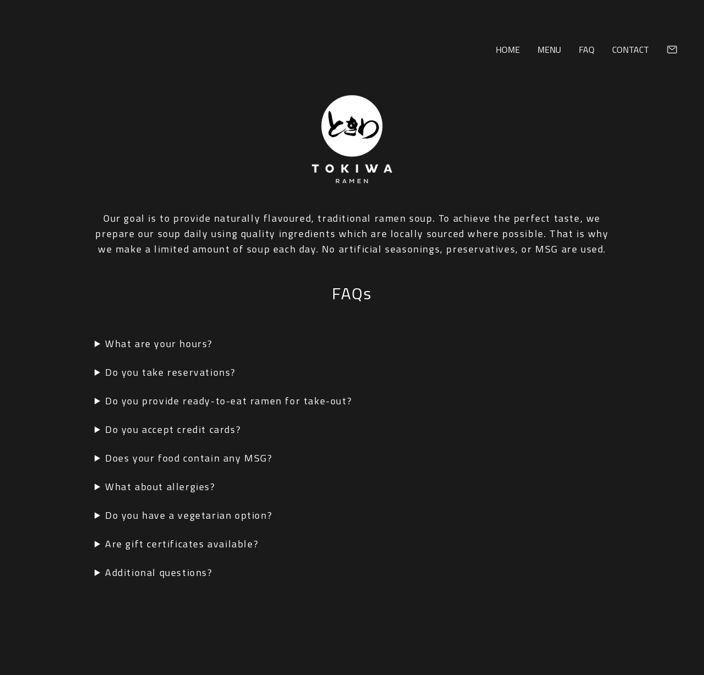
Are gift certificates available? (181, 543)
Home (508, 49)
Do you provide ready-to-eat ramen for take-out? (228, 400)
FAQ (587, 49)
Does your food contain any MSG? (189, 458)
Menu (549, 49)
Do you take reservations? (170, 372)
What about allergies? (160, 486)
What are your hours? (159, 343)
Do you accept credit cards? (173, 429)
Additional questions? (159, 572)
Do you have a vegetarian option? (188, 515)
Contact (630, 49)
